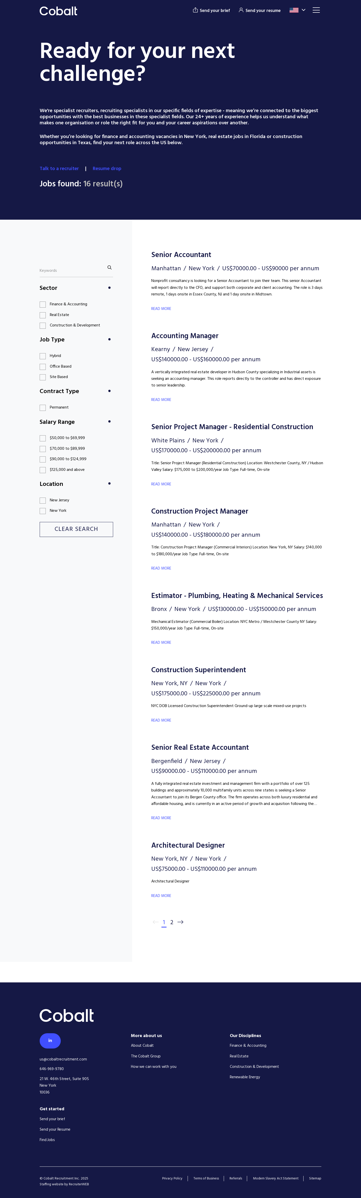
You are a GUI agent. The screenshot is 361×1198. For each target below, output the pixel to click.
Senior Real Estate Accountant (205, 767)
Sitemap (315, 1178)
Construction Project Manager (205, 521)
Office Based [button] (60, 366)
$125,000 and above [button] (67, 469)
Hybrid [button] (55, 356)
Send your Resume (55, 1129)
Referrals (231, 1178)
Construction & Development (254, 1067)
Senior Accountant (184, 254)
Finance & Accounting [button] (68, 304)
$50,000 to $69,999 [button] (67, 438)
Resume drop (109, 169)
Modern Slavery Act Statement (273, 1178)
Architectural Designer (192, 864)
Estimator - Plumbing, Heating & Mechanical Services (230, 610)
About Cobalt (142, 1045)
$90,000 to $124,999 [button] (68, 459)
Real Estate (239, 1056)
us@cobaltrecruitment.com (63, 1059)
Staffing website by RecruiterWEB (65, 1184)
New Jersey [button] (59, 500)
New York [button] (58, 510)
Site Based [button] (59, 377)
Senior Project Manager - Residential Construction (216, 432)
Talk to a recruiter (60, 169)
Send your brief (52, 1119)
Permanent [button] (59, 407)
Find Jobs (47, 1140)
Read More (161, 309)
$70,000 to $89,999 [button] (67, 448)
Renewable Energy (245, 1077)
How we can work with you (154, 1067)
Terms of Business (201, 1178)
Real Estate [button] (59, 315)
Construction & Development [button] (75, 325)
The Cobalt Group (146, 1056)
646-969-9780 (53, 1069)
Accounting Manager (189, 336)
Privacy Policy (166, 1178)
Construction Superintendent (204, 689)
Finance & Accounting (248, 1045)
